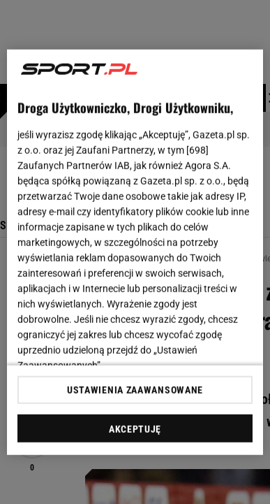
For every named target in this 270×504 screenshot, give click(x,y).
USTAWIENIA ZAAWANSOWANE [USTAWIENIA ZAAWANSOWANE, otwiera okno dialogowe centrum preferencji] (135, 390)
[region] (135, 252)
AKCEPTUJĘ (135, 429)
